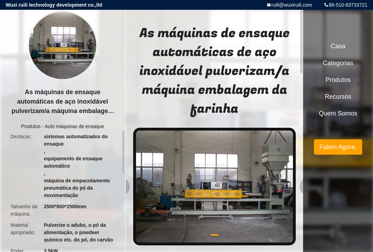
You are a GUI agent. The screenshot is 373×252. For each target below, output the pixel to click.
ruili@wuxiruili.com (291, 5)
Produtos (31, 126)
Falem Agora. (338, 147)
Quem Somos (338, 113)
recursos (338, 96)
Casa (338, 46)
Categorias (338, 62)
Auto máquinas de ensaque (74, 126)
